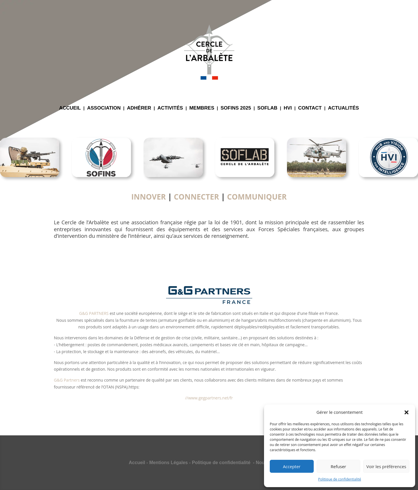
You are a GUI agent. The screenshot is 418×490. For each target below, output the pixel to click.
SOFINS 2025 (236, 108)
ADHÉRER (139, 108)
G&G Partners (67, 380)
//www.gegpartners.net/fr (209, 398)
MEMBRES (201, 108)
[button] (406, 412)
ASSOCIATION (104, 108)
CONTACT (310, 108)
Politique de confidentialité (339, 479)
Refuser (338, 466)
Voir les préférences (386, 466)
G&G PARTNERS (94, 313)
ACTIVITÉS (170, 108)
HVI (288, 108)
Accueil (137, 462)
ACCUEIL (70, 108)
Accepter (292, 466)
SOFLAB (267, 108)
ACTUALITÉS (343, 108)
